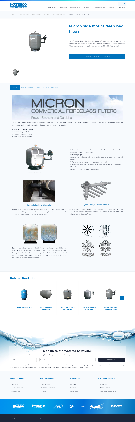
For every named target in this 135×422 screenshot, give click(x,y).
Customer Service (99, 7)
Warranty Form (105, 387)
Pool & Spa (14, 384)
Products (51, 7)
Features (15, 88)
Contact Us (121, 7)
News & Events (75, 7)
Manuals (73, 384)
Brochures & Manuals (50, 88)
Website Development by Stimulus (36, 418)
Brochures (73, 387)
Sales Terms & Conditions (108, 391)
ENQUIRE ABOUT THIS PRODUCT (97, 56)
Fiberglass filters (59, 14)
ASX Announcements (48, 387)
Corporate (111, 7)
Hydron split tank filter (24, 307)
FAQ (38, 88)
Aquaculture (15, 391)
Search (122, 4)
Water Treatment (23, 14)
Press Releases (45, 384)
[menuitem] (23, 384)
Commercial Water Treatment (41, 14)
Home (13, 14)
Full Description (27, 88)
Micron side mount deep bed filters (78, 14)
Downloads (86, 7)
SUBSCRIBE (112, 360)
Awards (43, 391)
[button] (122, 298)
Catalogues (74, 391)
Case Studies (63, 7)
